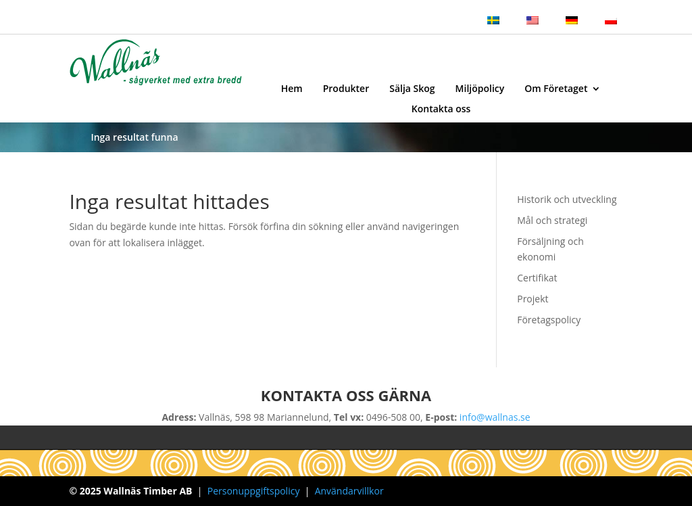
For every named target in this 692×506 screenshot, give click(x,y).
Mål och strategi (552, 220)
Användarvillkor (349, 490)
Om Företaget (555, 89)
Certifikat (537, 277)
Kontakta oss (441, 109)
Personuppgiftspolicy (253, 490)
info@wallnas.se (495, 417)
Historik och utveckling (566, 199)
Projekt (532, 298)
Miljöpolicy (480, 89)
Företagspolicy (548, 319)
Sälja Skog (412, 89)
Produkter (346, 89)
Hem (292, 89)
